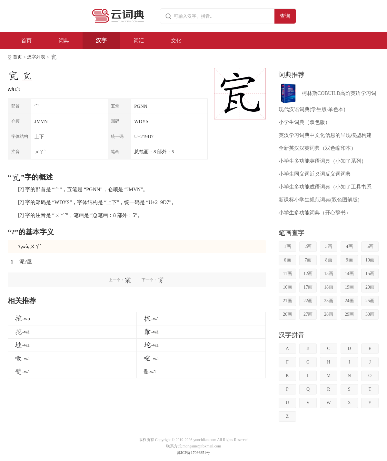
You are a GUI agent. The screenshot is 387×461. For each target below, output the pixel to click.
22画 (308, 300)
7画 (308, 260)
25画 (369, 300)
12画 (308, 273)
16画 (287, 287)
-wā (22, 332)
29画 (349, 314)
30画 (369, 314)
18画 (328, 287)
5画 (370, 246)
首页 (26, 40)
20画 (369, 287)
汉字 (101, 40)
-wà (151, 319)
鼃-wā (150, 371)
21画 (287, 300)
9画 (349, 260)
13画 (328, 273)
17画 (308, 287)
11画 (287, 273)
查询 (285, 16)
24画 (349, 300)
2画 (308, 246)
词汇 (139, 40)
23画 (328, 300)
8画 (328, 260)
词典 (64, 40)
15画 (369, 273)
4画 (349, 246)
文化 (176, 40)
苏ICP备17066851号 (193, 452)
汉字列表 (36, 57)
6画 (287, 260)
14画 (349, 273)
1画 (287, 246)
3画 (328, 246)
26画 (287, 314)
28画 (328, 314)
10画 (369, 260)
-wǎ (22, 319)
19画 (349, 287)
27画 (308, 314)
